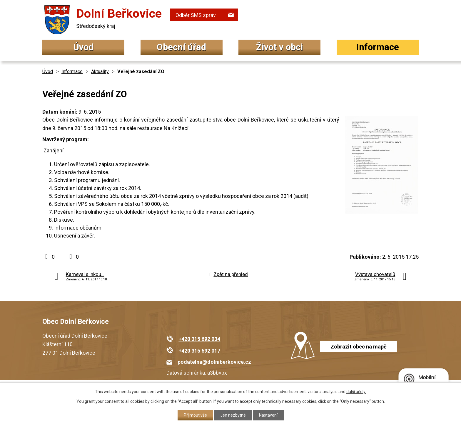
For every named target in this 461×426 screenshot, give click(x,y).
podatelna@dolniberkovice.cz (214, 362)
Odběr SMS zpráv (196, 15)
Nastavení (268, 415)
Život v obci (279, 47)
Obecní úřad (181, 47)
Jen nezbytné (233, 415)
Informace (377, 47)
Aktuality (100, 71)
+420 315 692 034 (199, 339)
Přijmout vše (195, 415)
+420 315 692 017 (199, 351)
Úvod (83, 47)
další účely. (356, 391)
